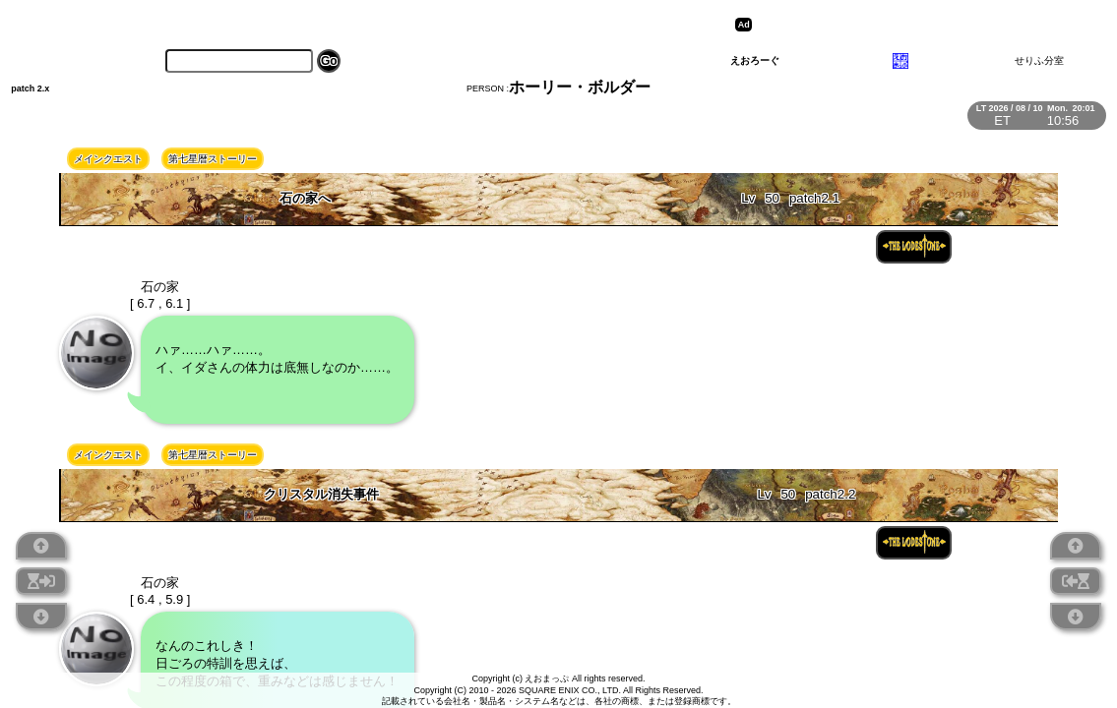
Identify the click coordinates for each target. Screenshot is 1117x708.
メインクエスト (108, 158)
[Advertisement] (909, 24)
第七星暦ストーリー (212, 158)
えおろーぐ (754, 60)
